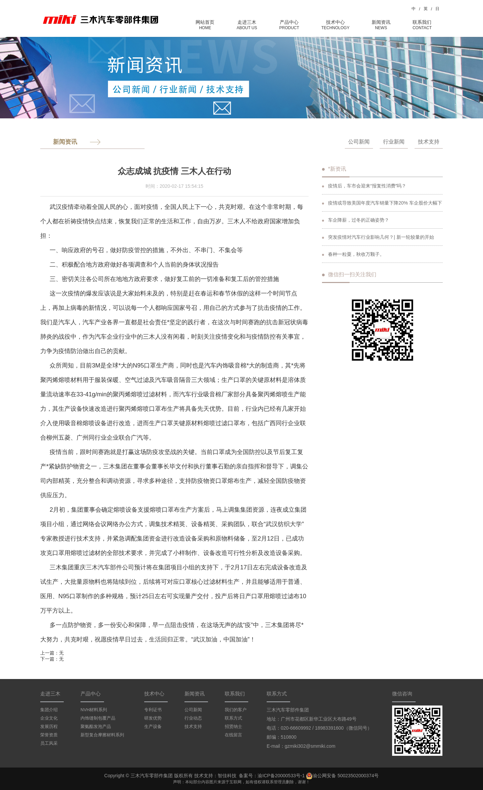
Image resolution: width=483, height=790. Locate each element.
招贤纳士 (233, 726)
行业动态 (193, 718)
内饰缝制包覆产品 (97, 718)
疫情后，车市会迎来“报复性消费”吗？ (364, 185)
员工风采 (49, 743)
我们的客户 (236, 709)
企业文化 (49, 718)
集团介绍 (49, 709)
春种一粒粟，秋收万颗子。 (353, 254)
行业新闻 (394, 142)
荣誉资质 (49, 734)
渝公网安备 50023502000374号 (342, 776)
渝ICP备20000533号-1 (281, 775)
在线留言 (233, 734)
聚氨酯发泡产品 (95, 726)
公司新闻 (359, 142)
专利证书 (153, 709)
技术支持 (428, 142)
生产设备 (153, 726)
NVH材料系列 (93, 709)
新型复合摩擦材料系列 (102, 734)
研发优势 (153, 718)
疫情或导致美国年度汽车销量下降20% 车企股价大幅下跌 (382, 206)
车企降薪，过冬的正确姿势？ (355, 220)
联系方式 (233, 718)
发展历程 (49, 726)
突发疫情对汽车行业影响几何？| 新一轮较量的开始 (378, 237)
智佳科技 (227, 775)
